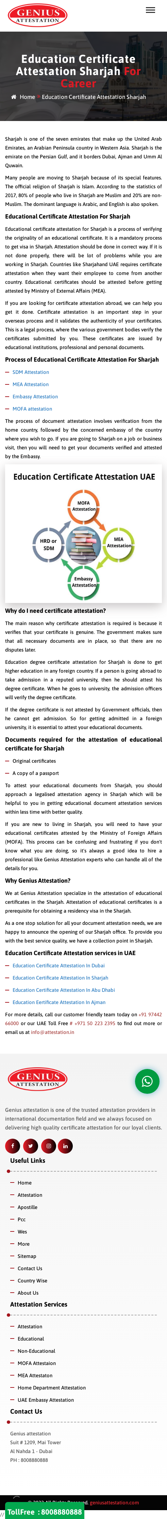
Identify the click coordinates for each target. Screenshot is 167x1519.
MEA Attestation (31, 384)
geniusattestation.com (113, 1502)
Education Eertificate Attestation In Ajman (59, 1002)
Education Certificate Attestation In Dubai (59, 965)
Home (23, 96)
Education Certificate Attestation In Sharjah (60, 978)
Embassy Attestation (35, 396)
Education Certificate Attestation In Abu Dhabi (64, 990)
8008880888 (61, 1511)
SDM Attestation (31, 372)
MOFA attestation (32, 409)
